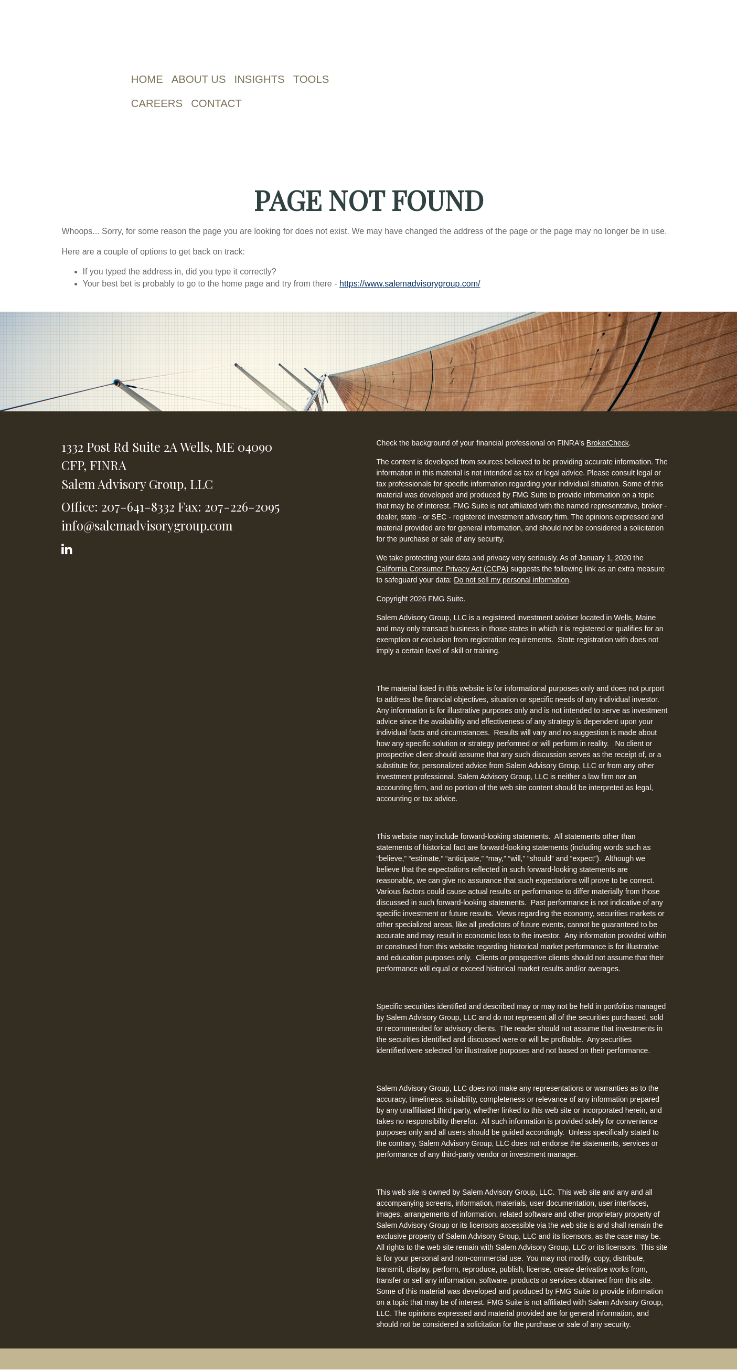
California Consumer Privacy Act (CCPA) (442, 569)
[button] (200, 79)
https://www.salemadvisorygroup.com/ (409, 283)
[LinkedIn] (68, 547)
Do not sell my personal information (511, 580)
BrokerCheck (607, 443)
